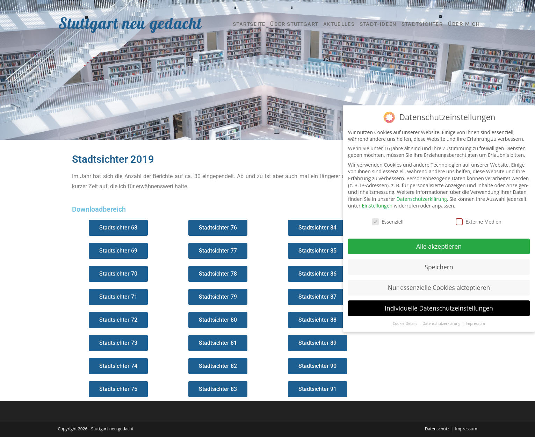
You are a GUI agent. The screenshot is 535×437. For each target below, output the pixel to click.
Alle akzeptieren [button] (439, 246)
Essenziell (388, 221)
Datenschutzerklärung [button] (441, 323)
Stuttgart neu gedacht (130, 23)
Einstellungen (377, 205)
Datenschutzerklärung (422, 199)
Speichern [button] (439, 267)
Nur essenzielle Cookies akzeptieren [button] (439, 287)
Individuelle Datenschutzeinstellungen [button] (439, 308)
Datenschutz (437, 429)
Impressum (466, 429)
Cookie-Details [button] (405, 323)
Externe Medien (478, 221)
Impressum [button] (475, 323)
